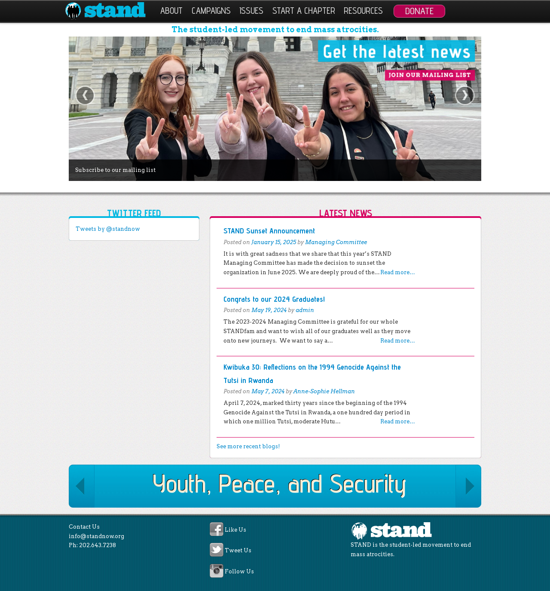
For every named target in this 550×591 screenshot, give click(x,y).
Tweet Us (238, 551)
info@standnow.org (96, 536)
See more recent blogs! (248, 446)
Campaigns (211, 10)
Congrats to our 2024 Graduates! (274, 298)
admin (305, 310)
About (171, 10)
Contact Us (84, 527)
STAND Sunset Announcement (269, 230)
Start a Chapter (303, 10)
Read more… (397, 272)
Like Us (235, 530)
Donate (419, 10)
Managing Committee (336, 242)
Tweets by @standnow (108, 229)
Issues (251, 10)
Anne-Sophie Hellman (324, 391)
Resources (363, 10)
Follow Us (239, 571)
